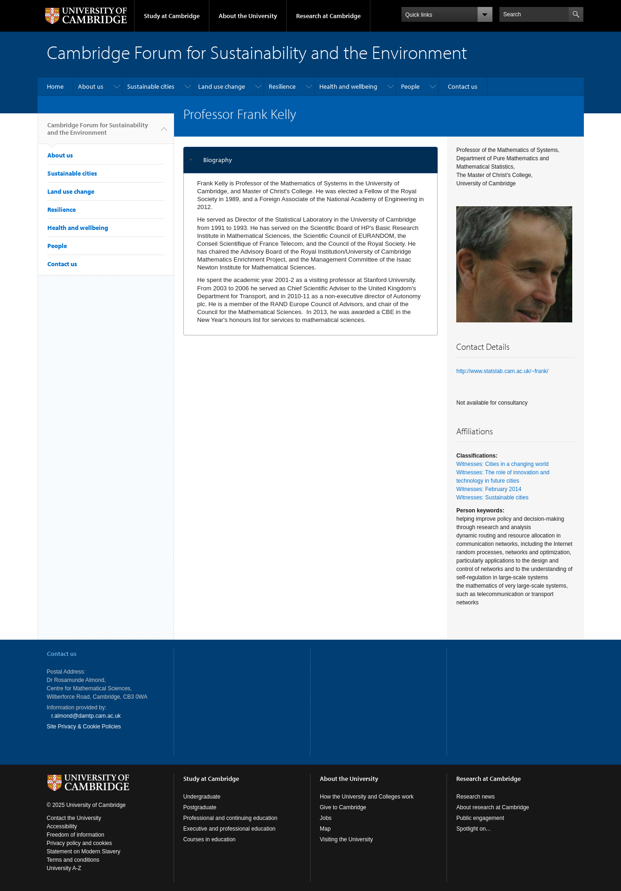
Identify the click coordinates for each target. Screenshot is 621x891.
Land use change (221, 86)
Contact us (463, 86)
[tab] (310, 160)
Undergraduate (201, 796)
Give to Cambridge (343, 807)
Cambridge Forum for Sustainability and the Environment (97, 132)
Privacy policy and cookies (79, 843)
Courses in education (209, 839)
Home (55, 86)
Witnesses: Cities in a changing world (502, 464)
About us (91, 86)
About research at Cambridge (492, 807)
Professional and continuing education (230, 818)
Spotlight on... (473, 828)
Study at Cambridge (172, 16)
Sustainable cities (151, 86)
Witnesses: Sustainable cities (492, 497)
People (410, 86)
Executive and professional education (229, 828)
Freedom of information (75, 835)
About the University (248, 16)
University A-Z (64, 868)
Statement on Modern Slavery (84, 851)
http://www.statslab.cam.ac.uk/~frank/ (502, 371)
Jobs (325, 818)
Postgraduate (199, 807)
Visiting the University (346, 839)
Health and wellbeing (348, 86)
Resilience (282, 86)
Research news (475, 796)
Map (325, 828)
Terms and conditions (73, 860)
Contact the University (74, 818)
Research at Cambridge (328, 16)
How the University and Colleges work (367, 796)
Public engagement (480, 818)
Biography (217, 160)
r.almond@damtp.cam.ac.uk (86, 716)
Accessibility (62, 826)
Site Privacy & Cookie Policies (84, 726)
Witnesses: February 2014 (488, 489)
